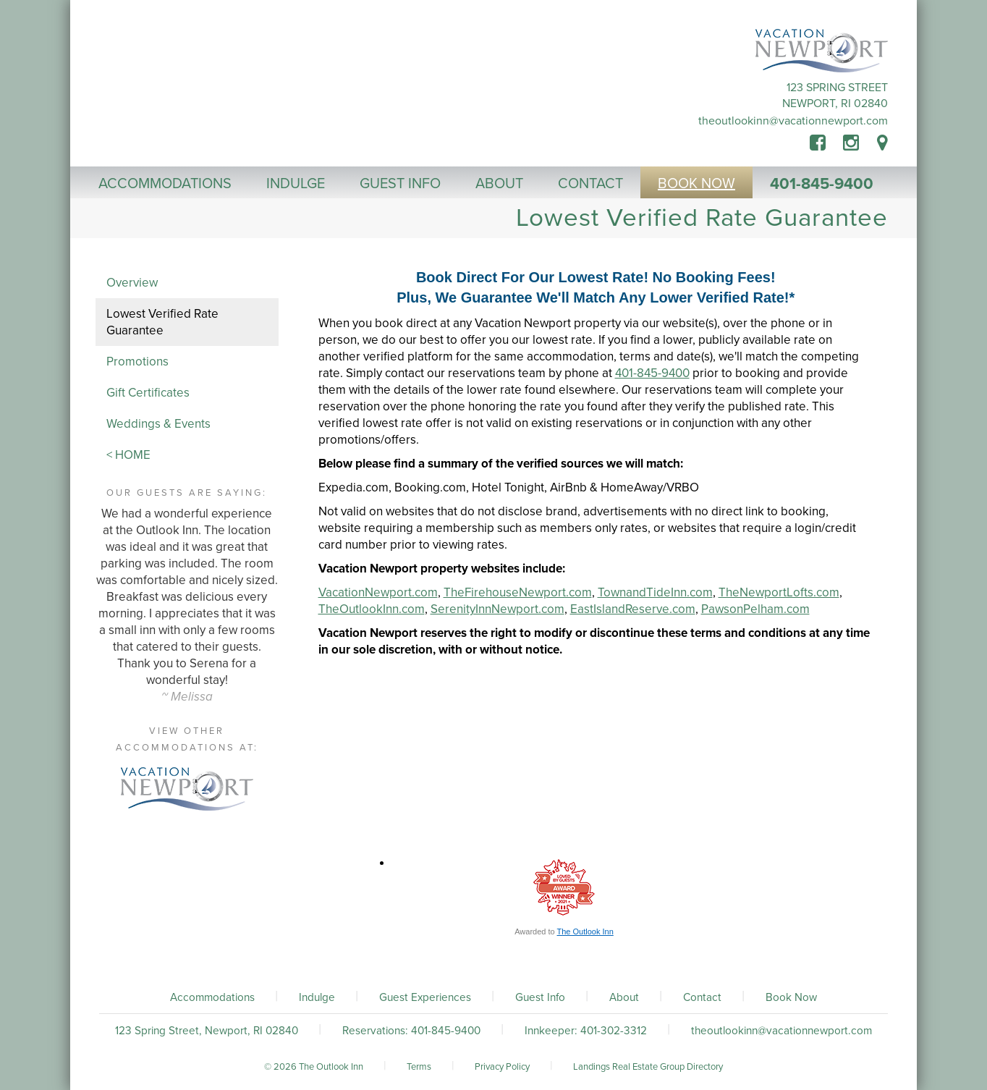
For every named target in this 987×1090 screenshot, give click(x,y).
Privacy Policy (502, 1067)
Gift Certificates (148, 392)
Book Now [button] (696, 184)
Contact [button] (590, 184)
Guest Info (540, 997)
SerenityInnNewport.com (497, 609)
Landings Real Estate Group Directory (648, 1067)
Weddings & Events (158, 423)
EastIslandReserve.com (632, 609)
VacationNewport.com (378, 592)
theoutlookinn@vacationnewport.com (793, 121)
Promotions (137, 361)
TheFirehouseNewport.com (518, 592)
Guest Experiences (425, 997)
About (624, 997)
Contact (702, 997)
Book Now (791, 997)
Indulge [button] (295, 184)
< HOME (128, 454)
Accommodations (212, 997)
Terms (419, 1067)
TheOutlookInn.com (371, 609)
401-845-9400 (821, 183)
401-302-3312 (613, 1030)
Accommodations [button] (165, 184)
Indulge (317, 997)
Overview (132, 282)
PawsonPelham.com (755, 609)
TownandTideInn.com (655, 592)
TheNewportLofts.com (779, 592)
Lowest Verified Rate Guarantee (162, 322)
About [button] (499, 184)
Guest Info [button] (400, 184)
